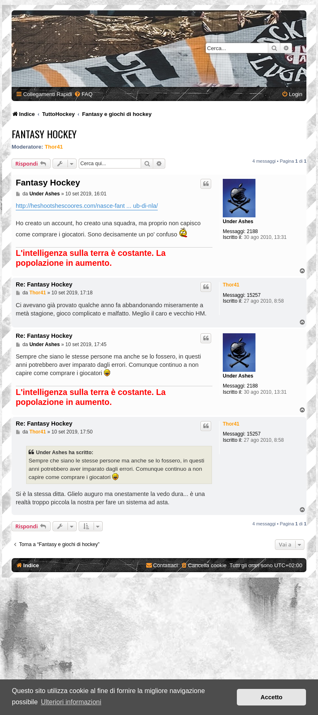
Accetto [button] (271, 697)
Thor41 (54, 147)
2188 (252, 231)
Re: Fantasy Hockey (44, 284)
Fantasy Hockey (44, 133)
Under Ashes (238, 221)
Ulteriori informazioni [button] (71, 701)
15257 (253, 295)
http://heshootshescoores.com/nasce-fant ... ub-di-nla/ (87, 205)
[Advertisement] (159, 648)
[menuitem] (83, 94)
